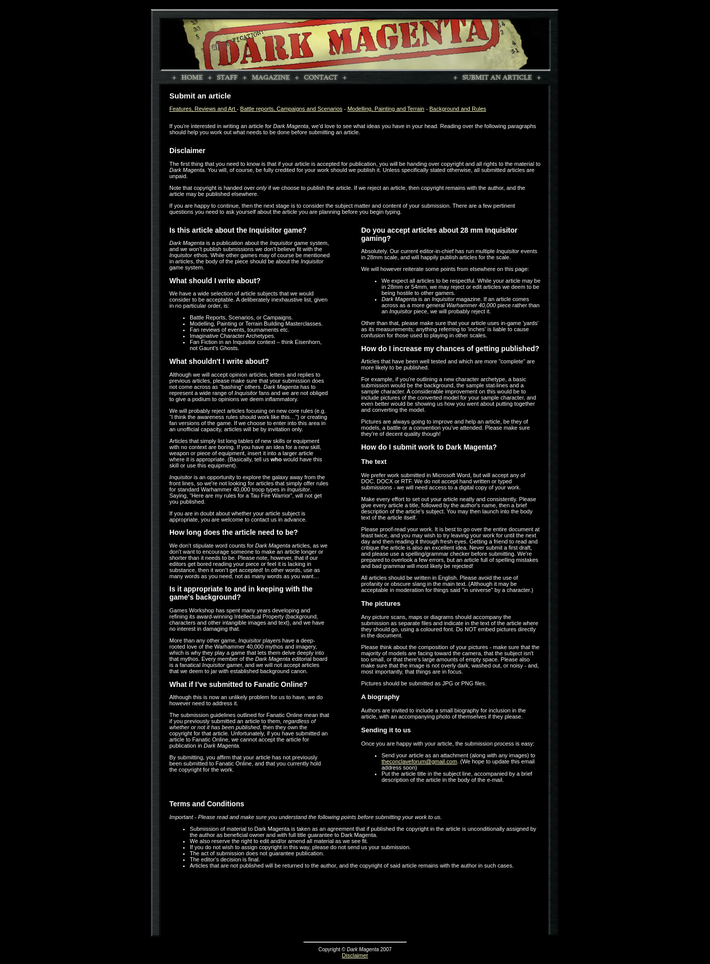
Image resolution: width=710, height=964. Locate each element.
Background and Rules (457, 109)
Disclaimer (355, 955)
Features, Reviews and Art (203, 109)
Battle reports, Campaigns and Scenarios (291, 109)
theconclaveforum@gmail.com (419, 761)
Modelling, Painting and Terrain (385, 109)
